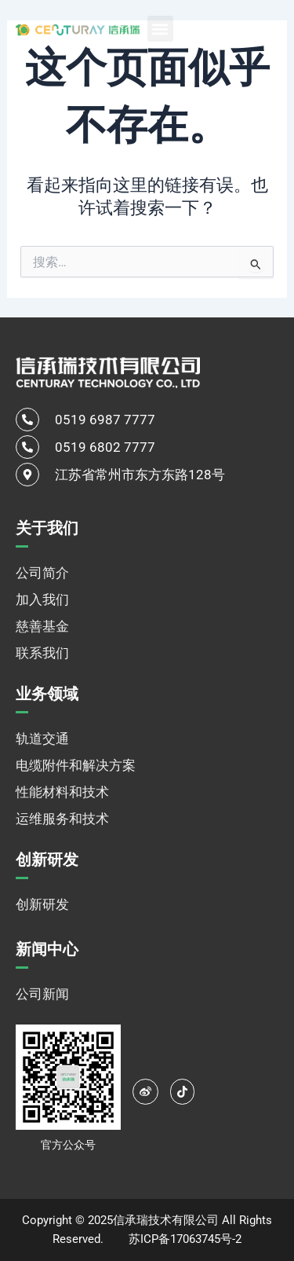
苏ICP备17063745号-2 (185, 1239)
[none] (239, 28)
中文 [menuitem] (221, 29)
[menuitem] (239, 28)
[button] (160, 29)
